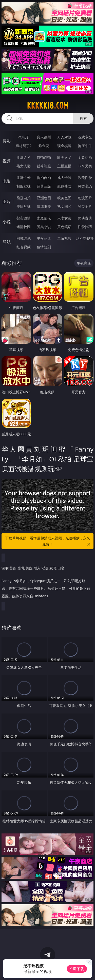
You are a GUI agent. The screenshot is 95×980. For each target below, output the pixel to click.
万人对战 (64, 137)
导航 (7, 242)
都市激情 (23, 218)
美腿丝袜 (23, 206)
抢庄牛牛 (85, 145)
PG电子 (23, 137)
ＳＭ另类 (85, 166)
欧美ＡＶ (64, 157)
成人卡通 (64, 177)
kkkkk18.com (47, 105)
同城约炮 (23, 238)
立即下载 (77, 968)
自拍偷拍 (44, 157)
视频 (7, 161)
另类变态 (85, 186)
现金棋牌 (64, 145)
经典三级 (44, 186)
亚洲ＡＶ (23, 157)
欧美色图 (64, 197)
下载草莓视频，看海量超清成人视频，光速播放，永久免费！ (48, 541)
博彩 (7, 141)
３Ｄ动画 (85, 157)
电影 (7, 181)
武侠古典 (85, 218)
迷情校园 (23, 226)
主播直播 (64, 166)
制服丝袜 (23, 186)
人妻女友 (64, 218)
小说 (7, 221)
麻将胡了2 (23, 145)
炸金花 (44, 145)
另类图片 (85, 206)
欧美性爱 (85, 177)
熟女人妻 (23, 166)
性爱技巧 (85, 226)
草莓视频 (64, 238)
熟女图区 (64, 206)
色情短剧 (44, 246)
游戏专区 (85, 137)
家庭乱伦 (44, 218)
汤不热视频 (85, 238)
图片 (7, 201)
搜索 (83, 118)
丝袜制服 (44, 166)
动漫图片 (85, 197)
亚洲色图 (44, 197)
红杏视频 (23, 246)
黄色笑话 (64, 226)
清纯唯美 (44, 206)
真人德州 (44, 137)
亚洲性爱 (23, 177)
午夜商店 (44, 238)
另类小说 (44, 226)
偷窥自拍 (23, 197)
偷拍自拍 (44, 177)
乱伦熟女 (64, 186)
